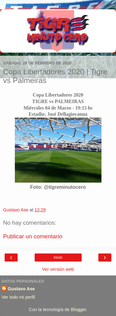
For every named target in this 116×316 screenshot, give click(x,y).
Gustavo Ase (21, 288)
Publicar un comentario (32, 236)
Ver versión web (58, 269)
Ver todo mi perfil (18, 297)
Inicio (58, 257)
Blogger (78, 309)
